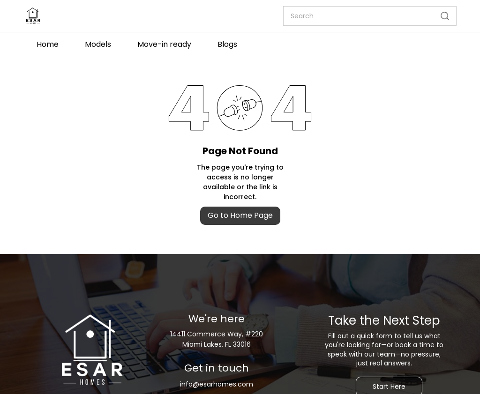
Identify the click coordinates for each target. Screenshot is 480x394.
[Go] (443, 16)
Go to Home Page (240, 215)
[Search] (359, 16)
